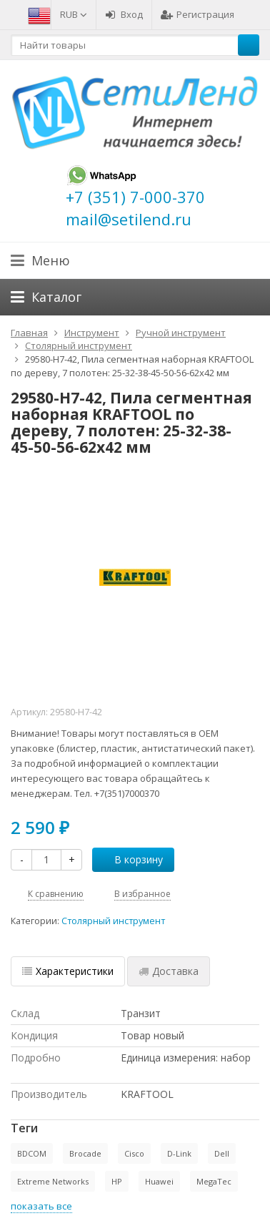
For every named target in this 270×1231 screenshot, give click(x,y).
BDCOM (31, 1153)
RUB (73, 14)
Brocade (85, 1153)
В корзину (131, 859)
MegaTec (213, 1181)
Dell (221, 1153)
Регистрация (197, 14)
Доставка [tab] (169, 971)
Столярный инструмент (113, 921)
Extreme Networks (53, 1181)
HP (116, 1181)
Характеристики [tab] (68, 971)
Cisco (134, 1153)
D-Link (179, 1153)
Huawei (159, 1181)
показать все (41, 1206)
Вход (124, 14)
